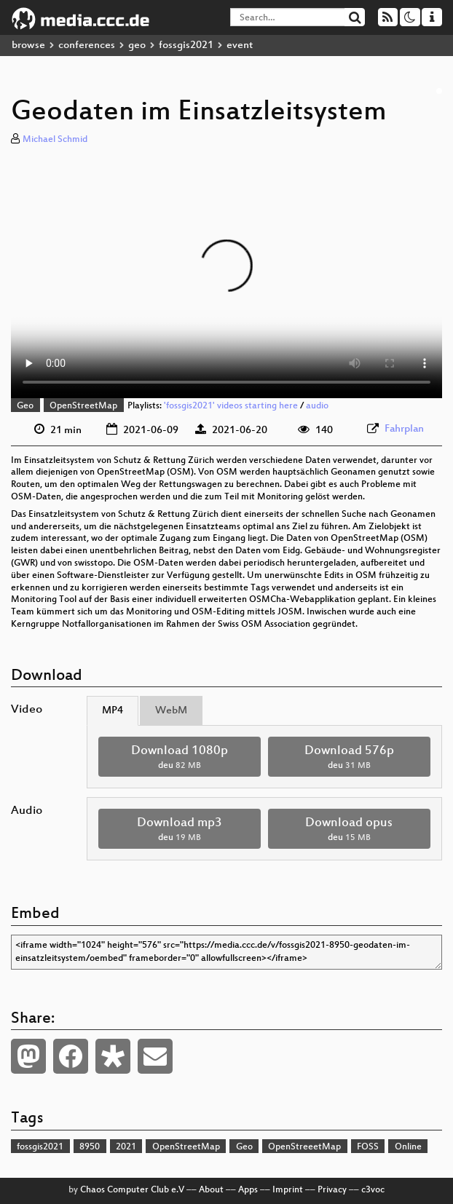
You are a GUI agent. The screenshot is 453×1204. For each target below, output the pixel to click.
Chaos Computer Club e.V (132, 1190)
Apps (248, 1190)
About (211, 1190)
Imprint (287, 1190)
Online (408, 1147)
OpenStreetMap (83, 406)
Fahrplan (404, 429)
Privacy (332, 1190)
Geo (25, 406)
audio (317, 406)
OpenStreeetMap (304, 1147)
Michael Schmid (55, 140)
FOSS (368, 1147)
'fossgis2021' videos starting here (231, 406)
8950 (89, 1147)
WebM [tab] (171, 711)
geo (137, 45)
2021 (126, 1147)
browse (28, 45)
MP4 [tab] (112, 711)
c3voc (373, 1190)
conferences (86, 45)
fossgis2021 (186, 45)
